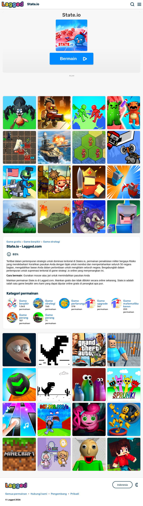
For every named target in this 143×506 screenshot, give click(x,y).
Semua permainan (16, 493)
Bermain (68, 58)
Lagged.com (16, 485)
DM (136, 484)
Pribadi (74, 493)
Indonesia (122, 484)
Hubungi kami (39, 493)
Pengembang (59, 493)
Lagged (13, 4)
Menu (139, 4)
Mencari (132, 4)
